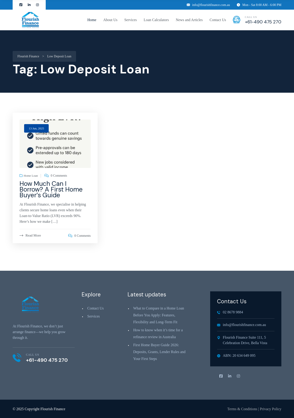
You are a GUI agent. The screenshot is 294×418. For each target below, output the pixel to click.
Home (91, 20)
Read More (30, 235)
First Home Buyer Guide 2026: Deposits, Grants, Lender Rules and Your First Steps (159, 352)
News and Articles (189, 20)
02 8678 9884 (230, 312)
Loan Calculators (156, 20)
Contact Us (217, 20)
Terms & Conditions (242, 409)
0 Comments (59, 175)
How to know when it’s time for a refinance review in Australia (158, 333)
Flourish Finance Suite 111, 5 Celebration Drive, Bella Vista (242, 340)
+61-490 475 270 (263, 22)
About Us (110, 20)
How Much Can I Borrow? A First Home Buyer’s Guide (51, 189)
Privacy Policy (270, 409)
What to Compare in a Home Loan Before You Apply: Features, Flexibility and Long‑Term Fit (158, 315)
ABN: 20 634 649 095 (236, 355)
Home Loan (31, 175)
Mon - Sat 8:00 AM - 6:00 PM (259, 5)
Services (130, 20)
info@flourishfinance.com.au (208, 5)
